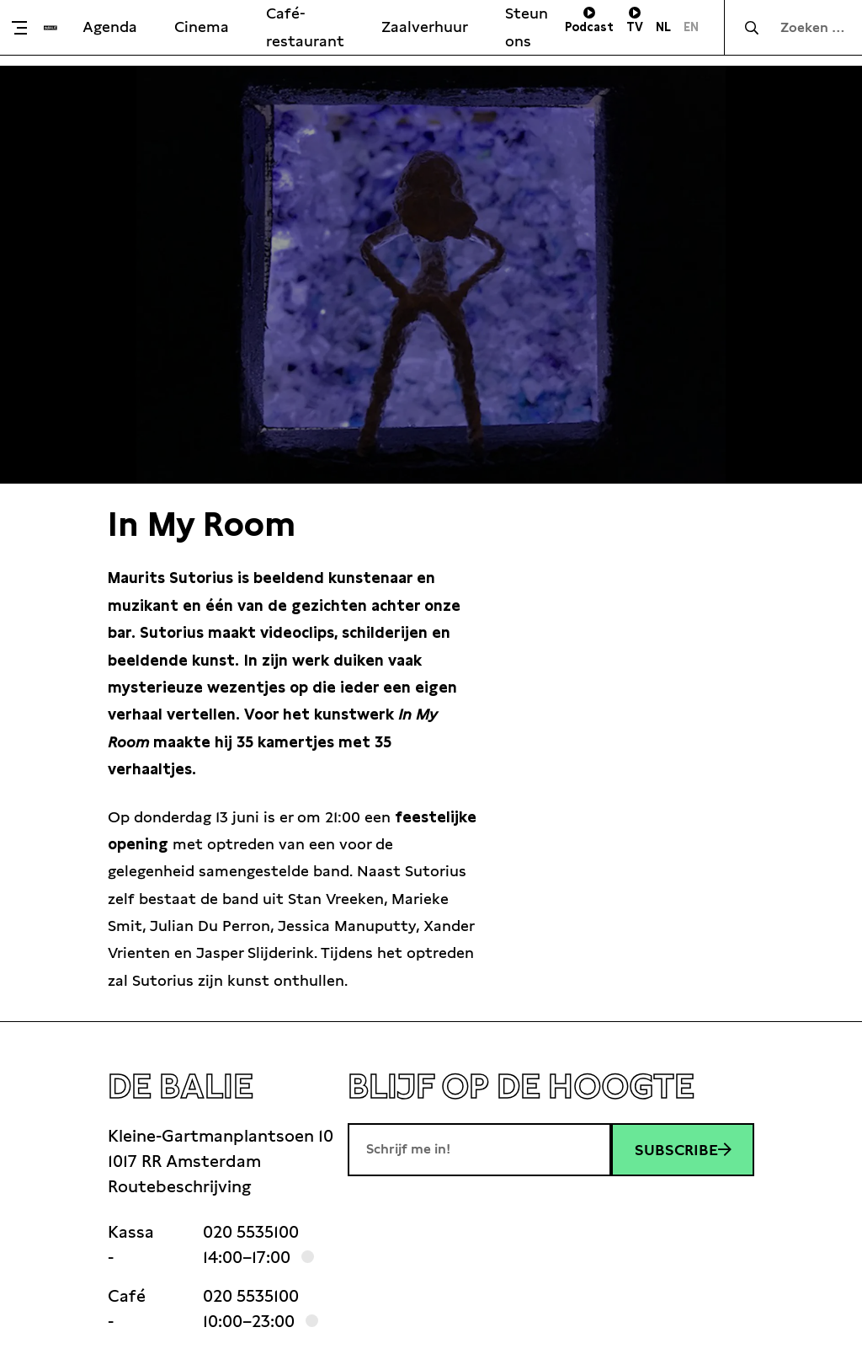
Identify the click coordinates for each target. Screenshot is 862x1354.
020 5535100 (251, 1232)
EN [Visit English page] (691, 27)
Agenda (109, 26)
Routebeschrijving (179, 1186)
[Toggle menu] (26, 28)
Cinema (201, 26)
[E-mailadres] (479, 1149)
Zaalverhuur (424, 26)
